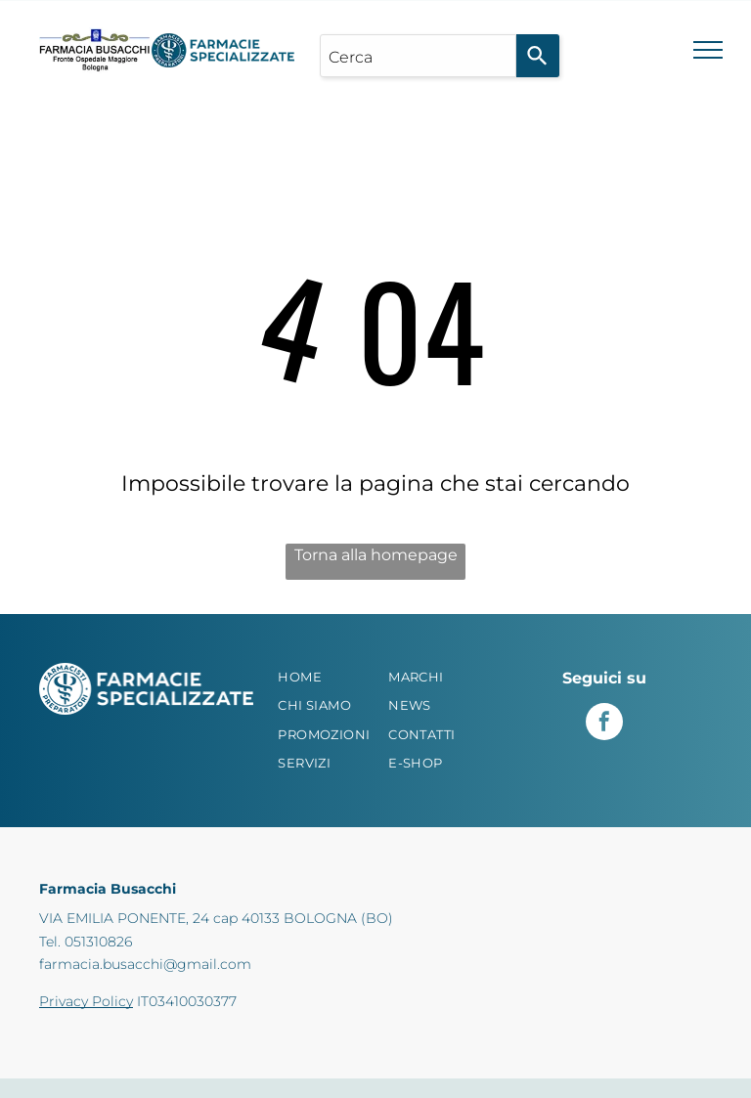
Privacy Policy (86, 1001)
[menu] (708, 49)
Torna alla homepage (376, 555)
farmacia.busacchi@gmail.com (145, 964)
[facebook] (604, 724)
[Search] (537, 55)
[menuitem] (329, 677)
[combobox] (418, 55)
